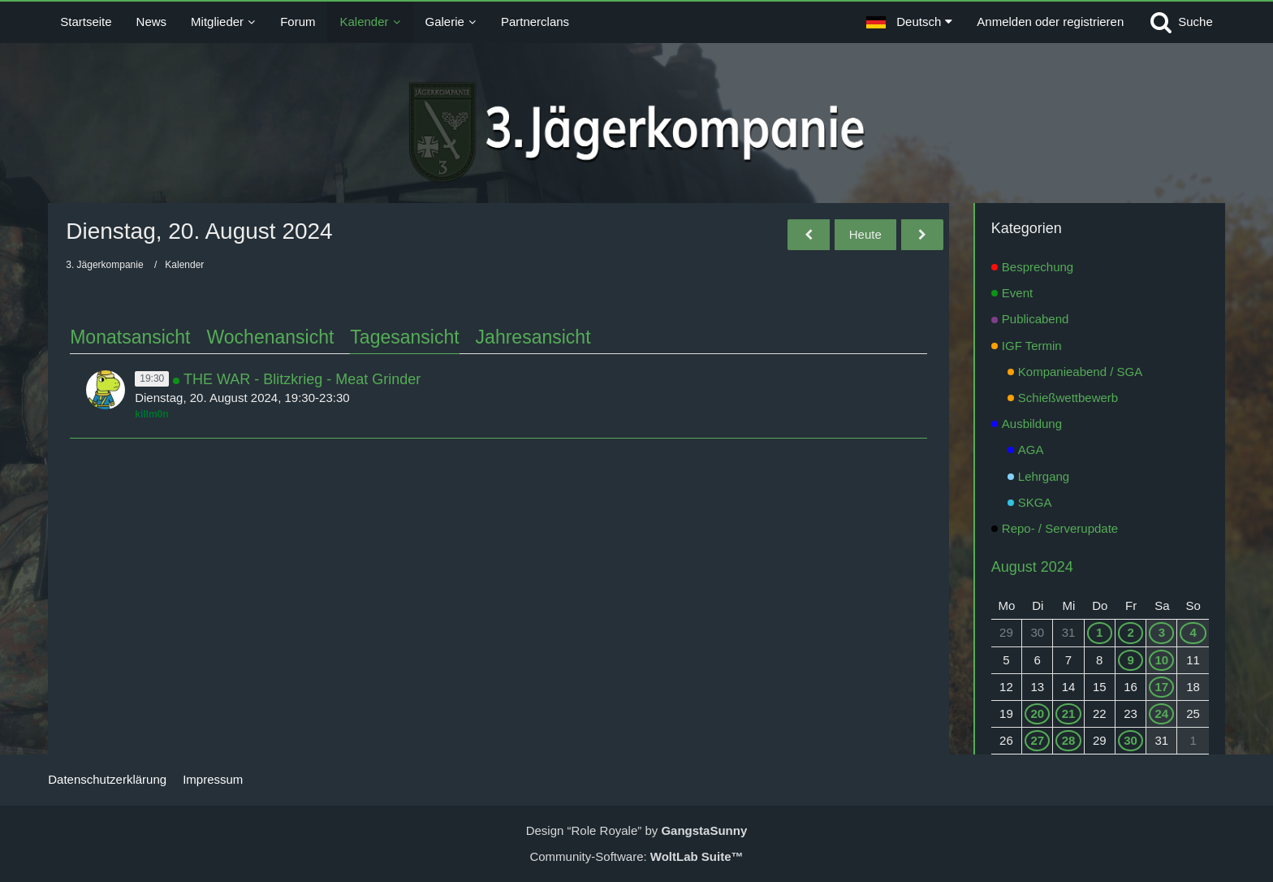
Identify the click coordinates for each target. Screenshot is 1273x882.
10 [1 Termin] (1162, 660)
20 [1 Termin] (1037, 713)
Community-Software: (636, 856)
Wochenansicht (270, 337)
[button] (909, 22)
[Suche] (1180, 22)
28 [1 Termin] (1069, 740)
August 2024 (1032, 567)
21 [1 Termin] (1069, 713)
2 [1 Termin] (1130, 632)
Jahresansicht (533, 337)
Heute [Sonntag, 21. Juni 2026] (865, 234)
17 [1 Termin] (1162, 687)
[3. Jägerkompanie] (636, 132)
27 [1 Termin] (1037, 740)
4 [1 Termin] (1192, 632)
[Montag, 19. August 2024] (809, 234)
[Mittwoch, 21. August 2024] (922, 234)
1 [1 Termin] (1099, 632)
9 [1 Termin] (1130, 660)
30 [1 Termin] (1130, 740)
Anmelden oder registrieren (1050, 21)
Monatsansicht (130, 337)
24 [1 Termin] (1162, 713)
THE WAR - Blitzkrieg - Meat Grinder (302, 379)
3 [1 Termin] (1162, 632)
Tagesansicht (404, 337)
